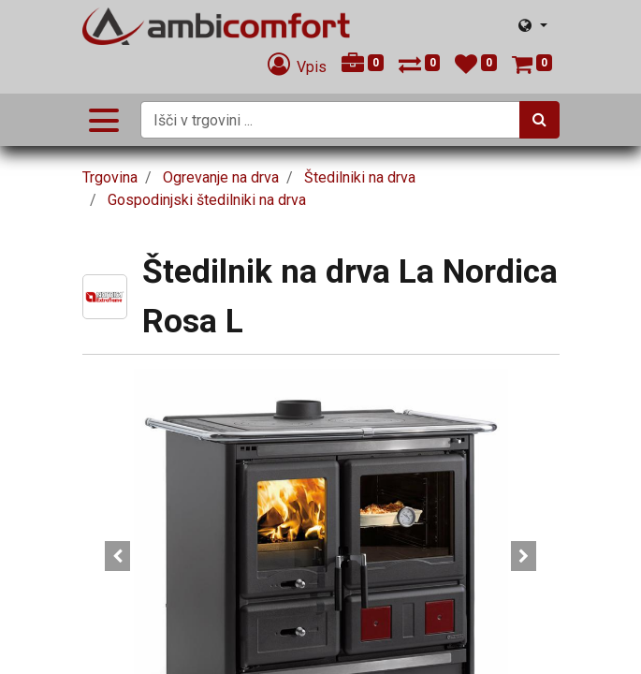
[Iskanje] (539, 120)
